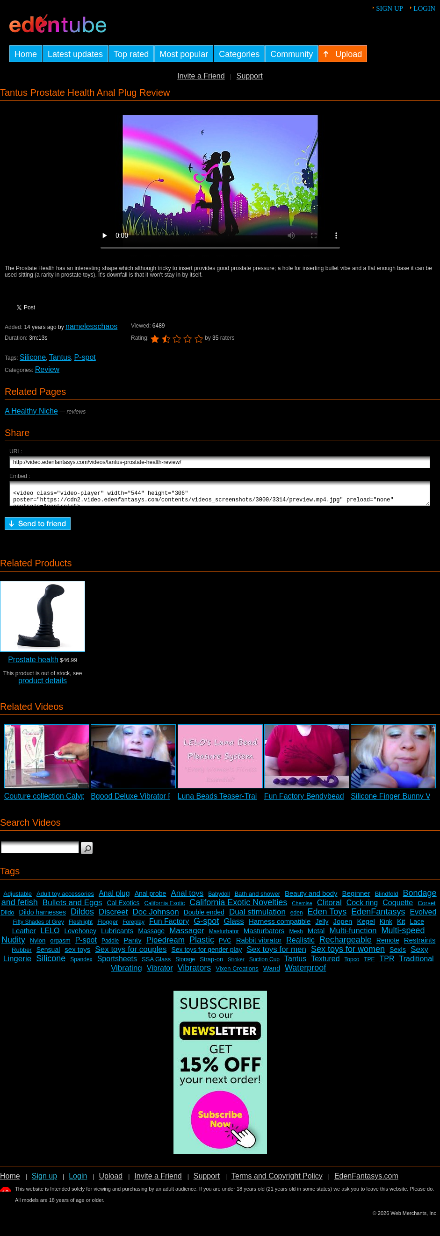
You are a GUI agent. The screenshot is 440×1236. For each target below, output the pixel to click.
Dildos (82, 916)
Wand (271, 972)
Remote (387, 944)
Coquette (397, 907)
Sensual (48, 953)
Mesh (296, 935)
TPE (369, 963)
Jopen (343, 925)
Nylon (37, 944)
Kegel (366, 925)
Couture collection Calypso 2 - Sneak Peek (75, 800)
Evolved (423, 916)
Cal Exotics (123, 907)
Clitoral (329, 906)
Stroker (236, 963)
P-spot (85, 357)
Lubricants (117, 935)
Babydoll (219, 898)
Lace (417, 925)
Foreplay (133, 926)
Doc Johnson (155, 916)
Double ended (204, 916)
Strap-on (211, 963)
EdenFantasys (378, 916)
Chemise (302, 907)
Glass (234, 925)
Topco (351, 963)
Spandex (81, 963)
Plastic (201, 944)
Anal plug (114, 897)
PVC (225, 944)
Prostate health (33, 664)
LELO (50, 935)
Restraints (420, 944)
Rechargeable (345, 944)
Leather (24, 935)
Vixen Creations (237, 972)
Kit (401, 925)
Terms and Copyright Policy (277, 1180)
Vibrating (126, 972)
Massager (186, 934)
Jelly (321, 925)
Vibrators (194, 972)
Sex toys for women (348, 953)
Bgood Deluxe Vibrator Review (142, 800)
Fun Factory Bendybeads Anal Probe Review (338, 800)
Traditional (416, 963)
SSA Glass (156, 963)
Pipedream (165, 944)
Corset (426, 907)
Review (47, 369)
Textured (325, 963)
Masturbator (224, 935)
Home (10, 1180)
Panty (132, 944)
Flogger (107, 925)
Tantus (60, 357)
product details (42, 685)
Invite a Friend (200, 76)
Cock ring (362, 907)
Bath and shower (257, 897)
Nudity (13, 944)
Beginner (356, 897)
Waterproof (305, 972)
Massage (151, 935)
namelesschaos (91, 326)
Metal (316, 935)
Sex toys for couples (130, 953)
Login (424, 8)
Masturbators (264, 935)
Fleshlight (81, 926)
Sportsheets (117, 963)
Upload (111, 1180)
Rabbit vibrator (259, 944)
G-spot (206, 925)
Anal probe (150, 897)
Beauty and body (311, 897)
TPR (387, 963)
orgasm (60, 944)
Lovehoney (81, 935)
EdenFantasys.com (366, 1180)
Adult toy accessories (65, 897)
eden (296, 917)
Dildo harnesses (42, 916)
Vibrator (160, 972)
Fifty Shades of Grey (38, 926)
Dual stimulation (257, 916)
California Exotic (164, 907)
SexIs (398, 953)
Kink (386, 925)
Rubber (22, 953)
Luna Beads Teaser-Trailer (222, 800)
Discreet (113, 916)
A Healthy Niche (31, 411)
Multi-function (352, 934)
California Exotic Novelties (238, 906)
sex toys (77, 953)
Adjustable (17, 897)
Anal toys (187, 897)
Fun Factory (169, 925)
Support (250, 76)
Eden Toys (327, 916)
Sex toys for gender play (206, 953)
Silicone (33, 357)
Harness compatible (280, 925)
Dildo (7, 916)
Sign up (389, 8)
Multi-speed (403, 934)
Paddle (110, 945)
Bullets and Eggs (72, 906)
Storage (185, 963)
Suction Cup (264, 963)
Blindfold (386, 897)
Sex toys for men (276, 953)
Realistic (300, 944)
